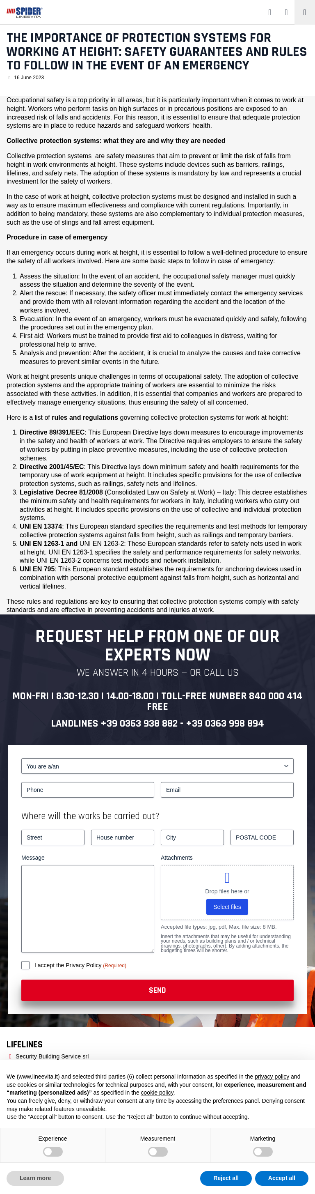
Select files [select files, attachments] (227, 907)
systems (80, 155)
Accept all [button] (281, 1178)
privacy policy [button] (272, 1076)
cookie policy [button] (157, 1092)
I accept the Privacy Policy (68, 965)
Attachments (177, 857)
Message (33, 857)
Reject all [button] (225, 1178)
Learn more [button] (35, 1178)
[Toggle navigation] (304, 12)
